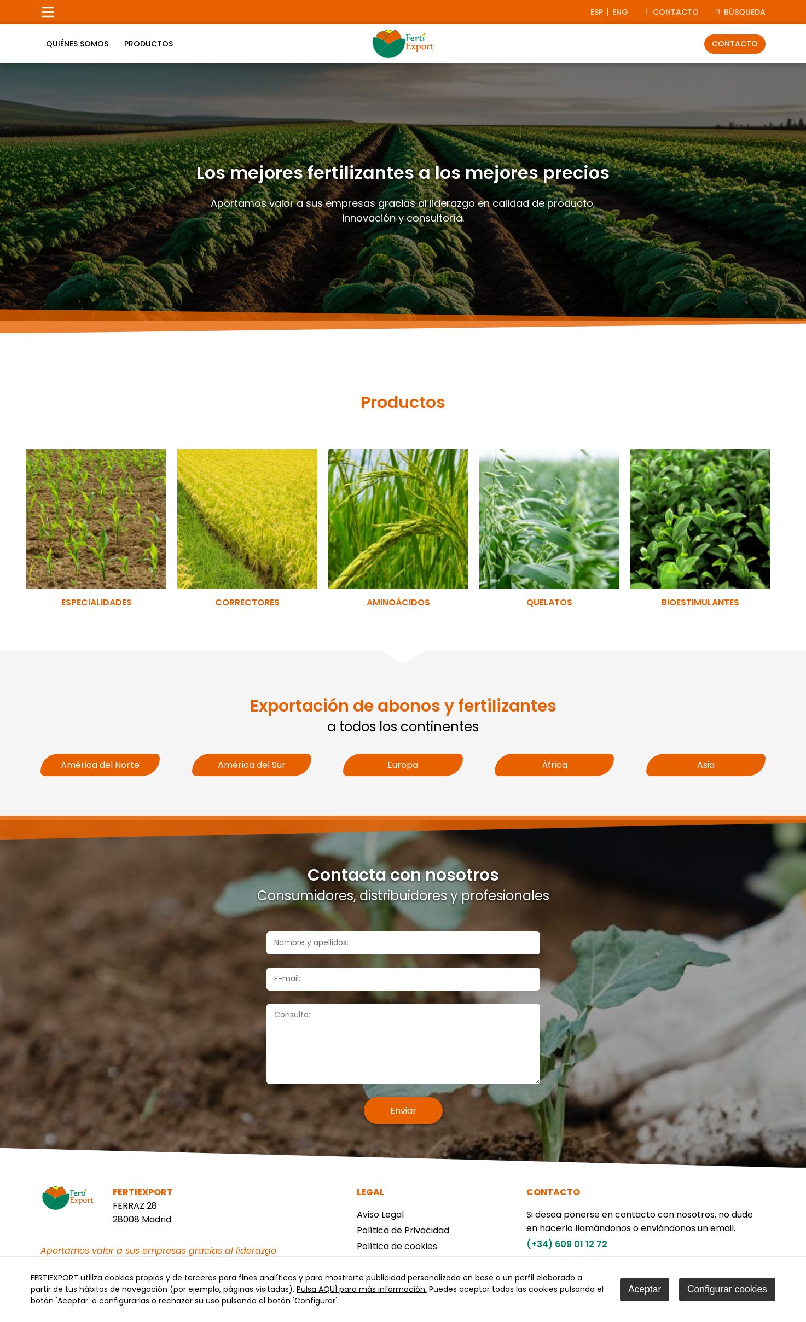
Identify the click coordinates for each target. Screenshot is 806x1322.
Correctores (247, 602)
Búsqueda (741, 12)
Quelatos (549, 602)
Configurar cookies (727, 1289)
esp (596, 12)
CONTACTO (672, 12)
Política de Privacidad (403, 1230)
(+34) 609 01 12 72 (566, 1244)
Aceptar (644, 1289)
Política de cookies (397, 1246)
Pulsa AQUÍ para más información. (362, 1289)
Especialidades (96, 602)
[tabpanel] (403, 192)
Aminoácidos (398, 602)
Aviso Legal (380, 1214)
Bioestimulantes (700, 602)
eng (620, 12)
